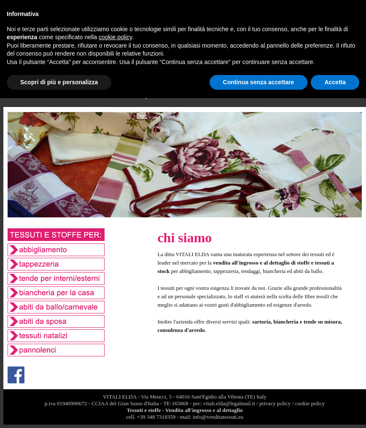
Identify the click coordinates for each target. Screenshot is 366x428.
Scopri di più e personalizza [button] (59, 82)
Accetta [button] (335, 82)
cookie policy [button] (115, 37)
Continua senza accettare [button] (258, 82)
